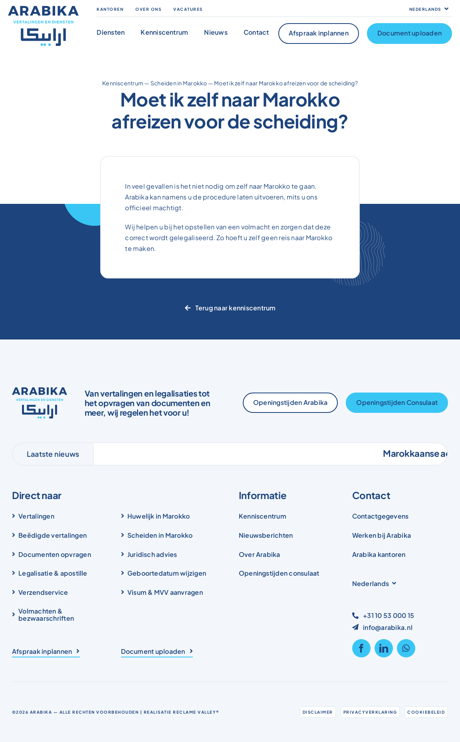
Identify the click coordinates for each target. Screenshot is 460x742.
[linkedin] (384, 648)
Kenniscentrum (122, 83)
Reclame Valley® (196, 712)
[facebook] (361, 648)
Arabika (41, 712)
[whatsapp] (406, 648)
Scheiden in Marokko (179, 83)
